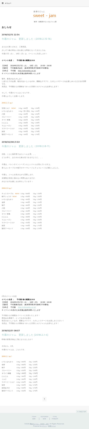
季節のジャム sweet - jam (39, 424)
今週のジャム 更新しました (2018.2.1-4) (25, 334)
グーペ (44, 426)
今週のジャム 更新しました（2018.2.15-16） (27, 38)
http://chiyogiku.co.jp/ (27, 71)
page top (81, 411)
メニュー (6, 3)
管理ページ (52, 426)
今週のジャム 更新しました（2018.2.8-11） (27, 146)
